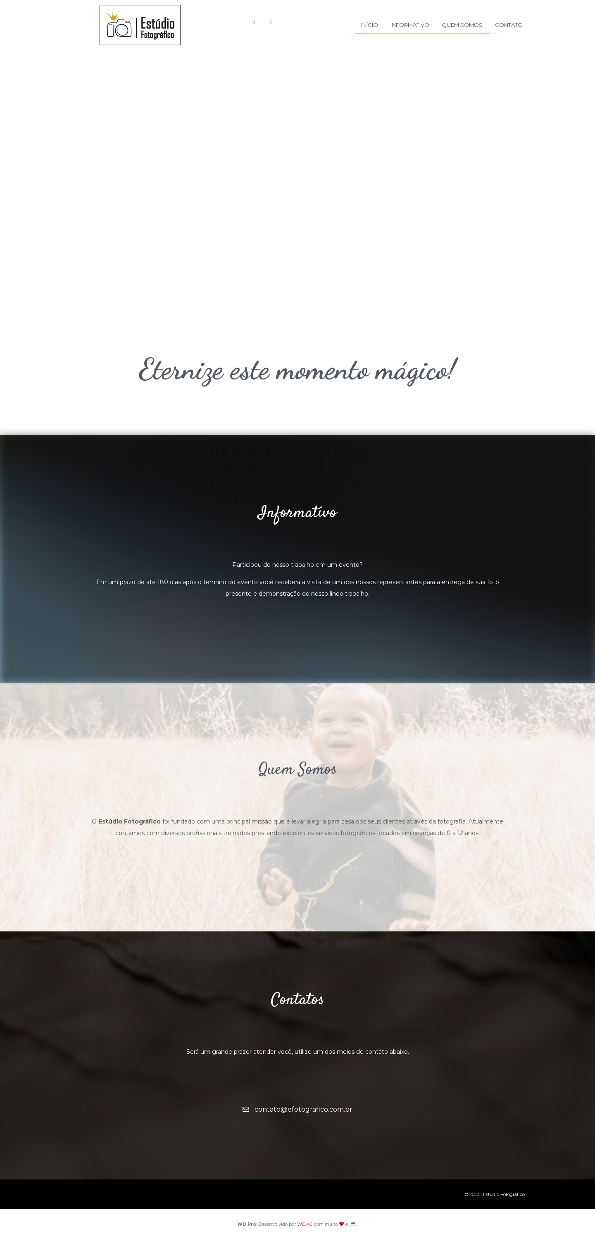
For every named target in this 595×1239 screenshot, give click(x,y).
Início (369, 24)
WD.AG (305, 1224)
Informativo (409, 24)
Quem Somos (462, 24)
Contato (509, 24)
